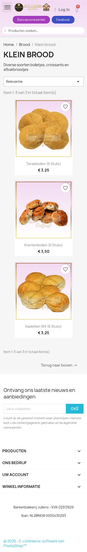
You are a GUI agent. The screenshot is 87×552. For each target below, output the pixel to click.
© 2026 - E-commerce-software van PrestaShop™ (33, 543)
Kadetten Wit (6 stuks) (44, 326)
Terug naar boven (60, 365)
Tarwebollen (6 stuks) (43, 163)
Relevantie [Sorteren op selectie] (43, 81)
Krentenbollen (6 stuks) (43, 245)
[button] (31, 20)
